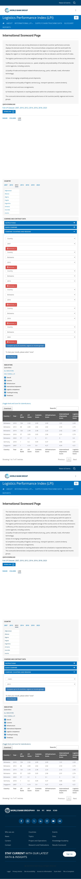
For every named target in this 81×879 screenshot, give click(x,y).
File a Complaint (68, 871)
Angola (7, 200)
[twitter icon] (34, 821)
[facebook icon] (21, 821)
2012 (16, 185)
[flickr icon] (59, 821)
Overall (8, 377)
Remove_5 (11, 342)
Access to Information (44, 871)
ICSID (55, 810)
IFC (43, 810)
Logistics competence (13, 389)
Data (54, 836)
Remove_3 (11, 305)
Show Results (11, 357)
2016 (27, 185)
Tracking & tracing (12, 392)
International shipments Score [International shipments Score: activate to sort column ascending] (64, 416)
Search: (64, 408)
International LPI (24, 23)
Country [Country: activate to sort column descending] (6, 416)
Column (12, 118)
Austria (7, 213)
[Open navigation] (75, 10)
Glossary (68, 23)
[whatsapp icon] (27, 821)
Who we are (9, 832)
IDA (38, 810)
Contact (8, 845)
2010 (11, 185)
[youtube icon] (53, 821)
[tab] (40, 223)
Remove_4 (11, 323)
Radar (5, 118)
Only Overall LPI (9, 374)
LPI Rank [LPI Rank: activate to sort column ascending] (22, 416)
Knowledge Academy (60, 841)
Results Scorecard (59, 845)
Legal (9, 871)
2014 (22, 185)
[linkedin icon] (40, 821)
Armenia (7, 206)
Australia (7, 210)
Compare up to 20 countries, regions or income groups (25, 346)
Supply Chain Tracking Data (48, 23)
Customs (9, 380)
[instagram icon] (47, 821)
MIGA (48, 810)
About (9, 23)
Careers (8, 841)
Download (9, 112)
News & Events (65, 3)
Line (19, 118)
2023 (38, 185)
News (7, 836)
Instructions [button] (10, 223)
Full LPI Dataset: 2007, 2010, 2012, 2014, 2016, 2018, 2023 (25, 108)
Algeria (7, 197)
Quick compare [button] (11, 227)
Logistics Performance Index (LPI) (28, 17)
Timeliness (9, 395)
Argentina (7, 203)
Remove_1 (11, 267)
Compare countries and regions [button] (18, 231)
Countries (32, 832)
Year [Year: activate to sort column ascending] (14, 416)
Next (75, 459)
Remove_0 (11, 249)
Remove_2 (11, 286)
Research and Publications (39, 845)
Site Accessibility (29, 871)
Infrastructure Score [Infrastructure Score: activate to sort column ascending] (50, 416)
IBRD (33, 810)
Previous (61, 459)
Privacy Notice (17, 871)
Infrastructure (10, 383)
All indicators (9, 371)
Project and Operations (37, 841)
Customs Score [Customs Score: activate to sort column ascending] (38, 416)
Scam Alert (57, 871)
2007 (6, 185)
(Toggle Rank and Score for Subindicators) (17, 403)
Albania (7, 194)
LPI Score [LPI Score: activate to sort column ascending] (29, 416)
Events (54, 832)
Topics (31, 836)
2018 (32, 185)
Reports (7, 27)
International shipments (13, 386)
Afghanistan (8, 190)
